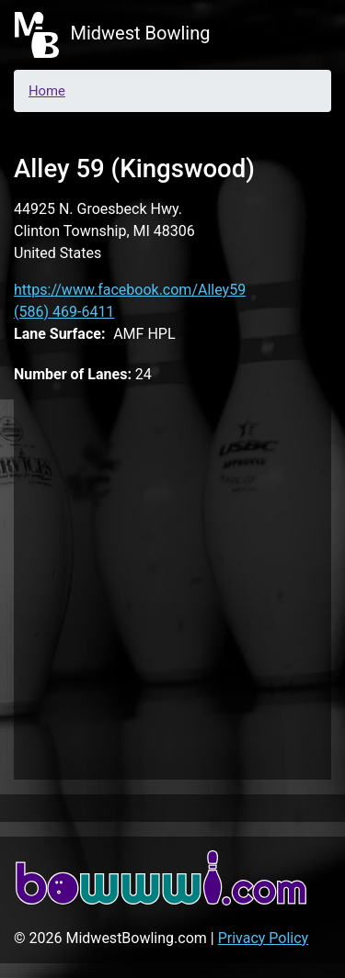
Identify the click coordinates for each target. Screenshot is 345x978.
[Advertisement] (172, 586)
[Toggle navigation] (304, 35)
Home (47, 91)
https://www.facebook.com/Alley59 (130, 289)
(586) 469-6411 (64, 311)
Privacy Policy (263, 938)
